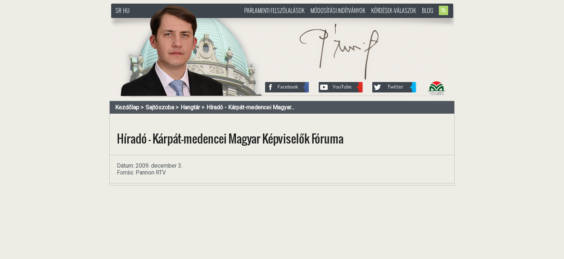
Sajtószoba (160, 107)
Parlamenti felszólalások (274, 10)
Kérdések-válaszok (393, 10)
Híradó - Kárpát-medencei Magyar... (250, 107)
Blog (427, 10)
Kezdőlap (127, 107)
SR (118, 10)
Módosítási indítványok (337, 10)
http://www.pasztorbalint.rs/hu (169, 21)
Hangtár (190, 107)
